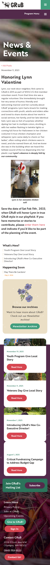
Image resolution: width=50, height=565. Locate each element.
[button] (45, 4)
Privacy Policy (11, 507)
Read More (16, 367)
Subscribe (34, 485)
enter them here (35, 225)
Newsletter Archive (25, 326)
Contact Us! (14, 557)
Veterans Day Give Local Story (19, 254)
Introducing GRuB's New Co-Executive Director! (23, 259)
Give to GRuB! (15, 522)
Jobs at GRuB (11, 511)
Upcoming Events (14, 515)
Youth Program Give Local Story (20, 250)
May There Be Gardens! (15, 272)
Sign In (14, 529)
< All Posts (6, 65)
